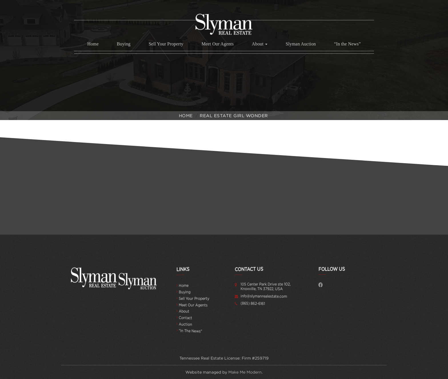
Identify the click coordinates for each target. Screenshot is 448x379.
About (188, 311)
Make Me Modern (245, 372)
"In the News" (192, 331)
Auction (189, 324)
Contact (189, 317)
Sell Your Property (166, 43)
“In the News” (347, 43)
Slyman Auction (301, 43)
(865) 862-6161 (255, 303)
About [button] (259, 43)
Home (93, 43)
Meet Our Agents (217, 43)
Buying (124, 43)
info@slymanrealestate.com (262, 296)
